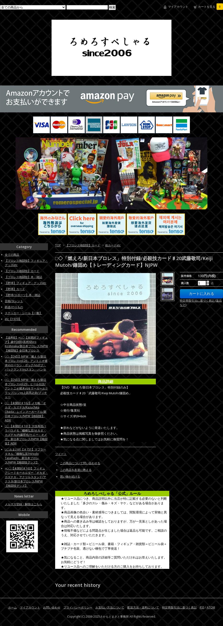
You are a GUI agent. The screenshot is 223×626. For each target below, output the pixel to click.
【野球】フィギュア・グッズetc (25, 283)
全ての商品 (12, 255)
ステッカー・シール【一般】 (23, 313)
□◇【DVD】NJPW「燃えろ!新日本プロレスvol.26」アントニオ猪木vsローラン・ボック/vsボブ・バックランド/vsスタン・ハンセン (26, 365)
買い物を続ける (70, 476)
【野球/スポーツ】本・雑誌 (22, 295)
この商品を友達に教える (76, 470)
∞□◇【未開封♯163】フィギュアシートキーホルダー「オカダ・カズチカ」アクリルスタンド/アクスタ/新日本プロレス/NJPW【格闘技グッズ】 (26, 477)
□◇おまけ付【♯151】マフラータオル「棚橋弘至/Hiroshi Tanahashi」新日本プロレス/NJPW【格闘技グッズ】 (25, 455)
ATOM (211, 607)
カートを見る (210, 7)
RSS (202, 607)
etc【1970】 (13, 319)
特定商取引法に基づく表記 (179, 607)
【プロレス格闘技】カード (83, 245)
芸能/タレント (14, 301)
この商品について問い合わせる (80, 463)
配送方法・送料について (143, 607)
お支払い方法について (109, 607)
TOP (58, 245)
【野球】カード (15, 289)
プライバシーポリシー (78, 607)
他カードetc (113, 245)
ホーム (12, 607)
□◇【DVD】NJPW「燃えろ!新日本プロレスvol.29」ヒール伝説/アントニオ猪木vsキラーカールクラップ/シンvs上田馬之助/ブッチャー (26, 388)
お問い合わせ (51, 607)
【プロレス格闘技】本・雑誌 (23, 277)
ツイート (61, 454)
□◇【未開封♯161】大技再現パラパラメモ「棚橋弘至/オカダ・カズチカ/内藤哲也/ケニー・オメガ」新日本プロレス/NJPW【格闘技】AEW (26, 434)
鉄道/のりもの (14, 307)
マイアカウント (178, 7)
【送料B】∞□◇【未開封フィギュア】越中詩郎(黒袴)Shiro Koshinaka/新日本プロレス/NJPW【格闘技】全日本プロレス (26, 344)
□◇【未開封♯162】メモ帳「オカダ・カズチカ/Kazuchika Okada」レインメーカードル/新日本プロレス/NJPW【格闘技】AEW (26, 411)
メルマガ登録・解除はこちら (23, 504)
